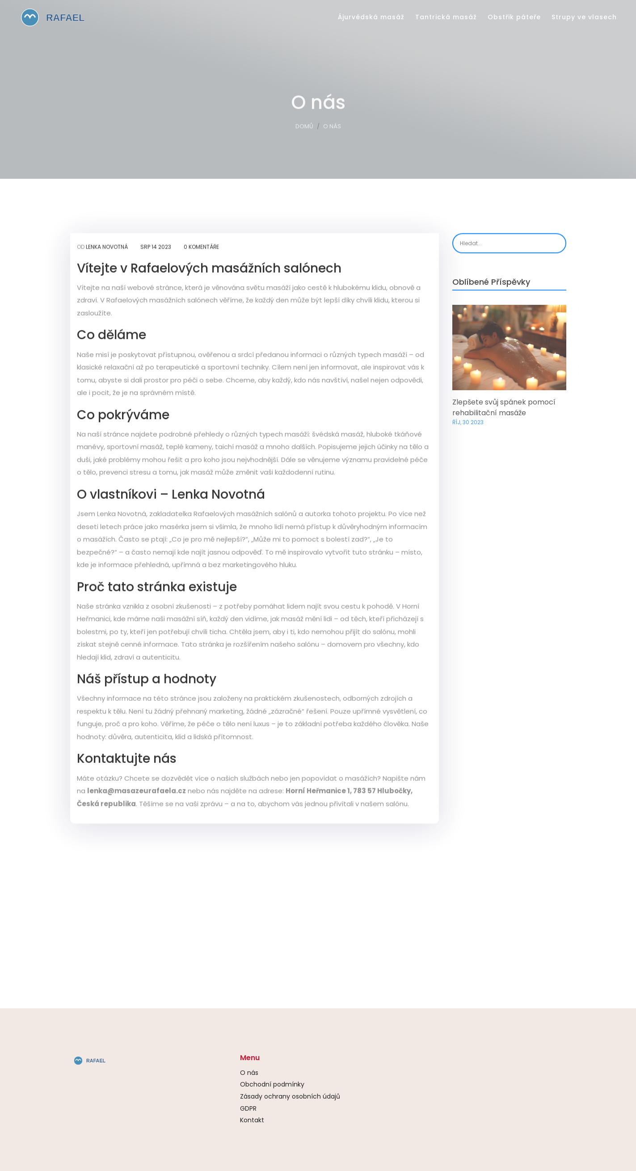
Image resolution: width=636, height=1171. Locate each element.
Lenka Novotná (107, 248)
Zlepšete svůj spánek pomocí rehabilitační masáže (504, 409)
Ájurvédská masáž (371, 17)
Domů (304, 128)
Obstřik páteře (514, 17)
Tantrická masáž (446, 17)
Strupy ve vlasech (584, 17)
